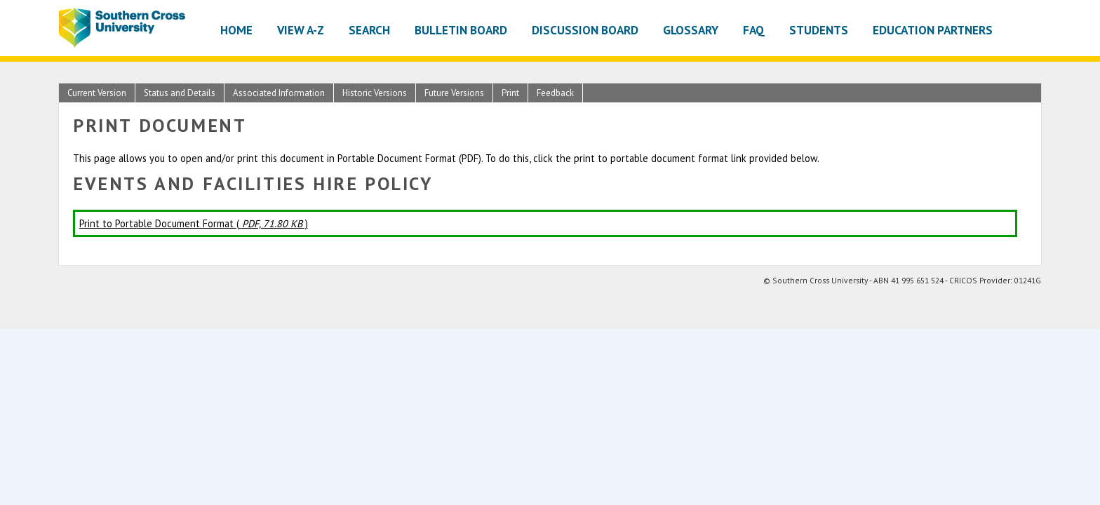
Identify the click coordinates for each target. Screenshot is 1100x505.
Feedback (555, 93)
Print (510, 93)
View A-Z (300, 30)
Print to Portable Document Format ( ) (193, 223)
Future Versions (454, 93)
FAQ (754, 30)
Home (236, 30)
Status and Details (179, 93)
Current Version (96, 93)
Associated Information (279, 93)
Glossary (690, 30)
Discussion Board (585, 30)
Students (818, 30)
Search (369, 30)
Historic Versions (374, 93)
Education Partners (933, 30)
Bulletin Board (461, 30)
